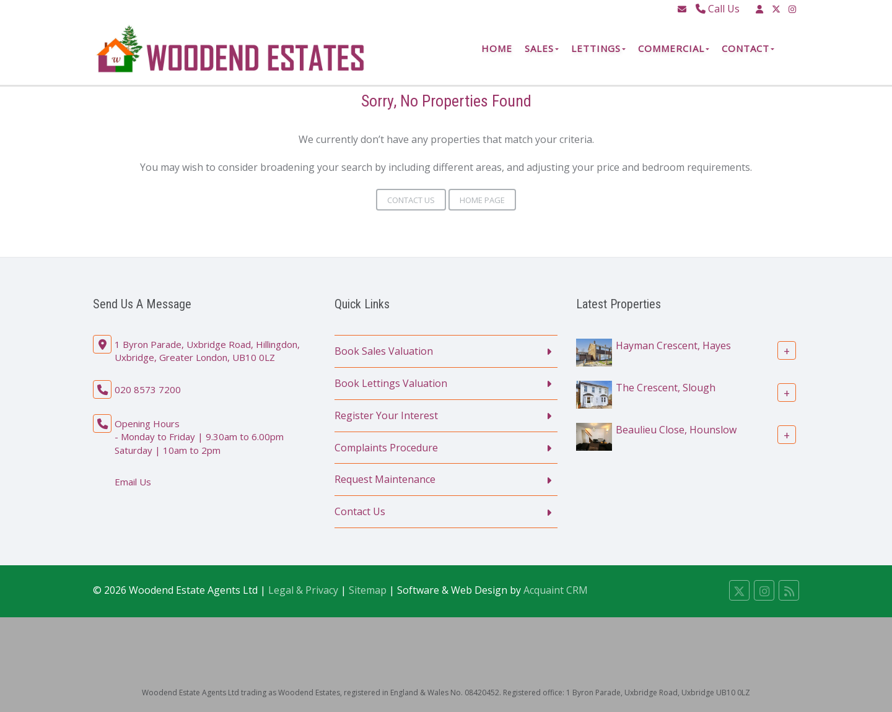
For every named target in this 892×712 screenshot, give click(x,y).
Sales (542, 48)
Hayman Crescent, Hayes (673, 345)
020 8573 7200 (148, 389)
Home (496, 48)
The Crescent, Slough (665, 387)
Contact (748, 48)
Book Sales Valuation (383, 351)
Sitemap (368, 590)
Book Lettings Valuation (390, 383)
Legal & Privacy (303, 590)
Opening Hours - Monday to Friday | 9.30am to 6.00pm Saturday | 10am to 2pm (199, 436)
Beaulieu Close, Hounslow (676, 429)
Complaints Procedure (386, 447)
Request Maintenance (384, 479)
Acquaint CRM (555, 590)
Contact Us (411, 200)
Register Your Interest (386, 415)
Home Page (482, 200)
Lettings (598, 48)
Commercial (673, 48)
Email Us (133, 481)
